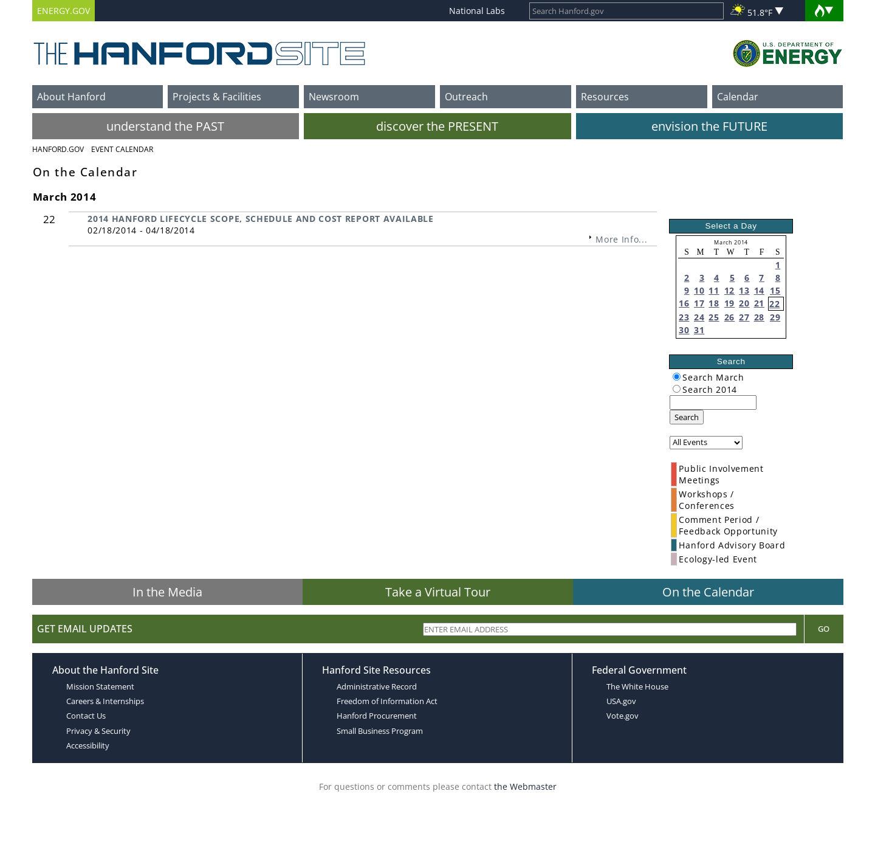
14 (759, 290)
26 (729, 317)
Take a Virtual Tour (437, 592)
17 (699, 303)
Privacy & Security (98, 730)
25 (714, 317)
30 (684, 330)
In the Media (167, 592)
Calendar (737, 96)
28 (759, 317)
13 (744, 290)
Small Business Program (380, 730)
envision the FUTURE (709, 126)
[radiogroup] (677, 377)
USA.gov (621, 701)
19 (729, 303)
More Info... (621, 239)
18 (714, 303)
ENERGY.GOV (63, 10)
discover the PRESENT (437, 126)
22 (774, 303)
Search (686, 417)
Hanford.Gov (58, 149)
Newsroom (334, 96)
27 (744, 317)
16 (684, 303)
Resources (605, 96)
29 (775, 317)
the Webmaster (525, 786)
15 (775, 290)
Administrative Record (377, 686)
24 (699, 317)
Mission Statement (100, 686)
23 (684, 317)
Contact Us (86, 715)
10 (699, 290)
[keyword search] (713, 402)
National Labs (477, 10)
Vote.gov (622, 715)
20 (744, 303)
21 (759, 303)
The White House (637, 686)
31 (699, 330)
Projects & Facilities (217, 96)
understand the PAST (165, 126)
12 (729, 290)
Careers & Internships (105, 701)
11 (714, 290)
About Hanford (71, 96)
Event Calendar (122, 149)
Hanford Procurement (377, 715)
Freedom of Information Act (387, 701)
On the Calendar (708, 592)
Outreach (466, 96)
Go (823, 628)
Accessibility (87, 745)
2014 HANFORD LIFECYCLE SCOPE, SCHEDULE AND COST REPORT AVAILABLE (261, 218)
